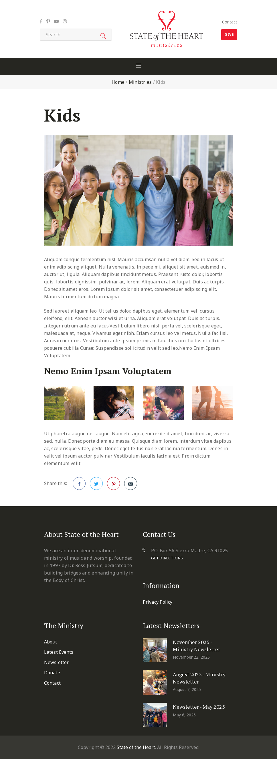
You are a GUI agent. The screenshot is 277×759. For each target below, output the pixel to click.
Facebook (79, 485)
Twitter (96, 485)
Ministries (140, 82)
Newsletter (56, 662)
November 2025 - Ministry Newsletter (196, 646)
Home (118, 82)
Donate (52, 672)
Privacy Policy (157, 602)
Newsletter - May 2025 (199, 706)
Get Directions (167, 558)
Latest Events (58, 652)
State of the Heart (136, 747)
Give (229, 34)
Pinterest (113, 485)
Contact (229, 22)
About (50, 642)
